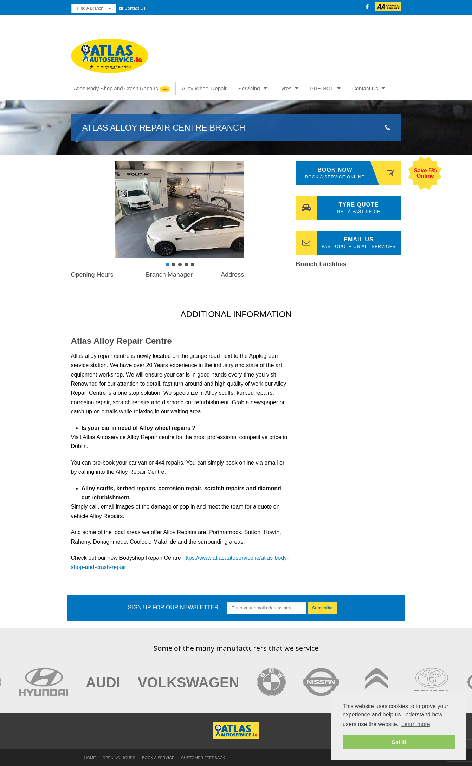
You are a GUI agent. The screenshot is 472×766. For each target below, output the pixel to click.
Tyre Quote (348, 208)
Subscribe (322, 607)
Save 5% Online (425, 173)
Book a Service (158, 757)
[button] (82, 209)
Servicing (249, 88)
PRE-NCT (322, 88)
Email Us (348, 243)
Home (90, 757)
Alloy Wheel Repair (204, 88)
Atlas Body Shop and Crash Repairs (116, 88)
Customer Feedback (203, 757)
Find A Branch (90, 8)
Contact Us (135, 8)
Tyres (285, 88)
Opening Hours (119, 757)
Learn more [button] (415, 724)
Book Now (352, 173)
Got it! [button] (399, 742)
